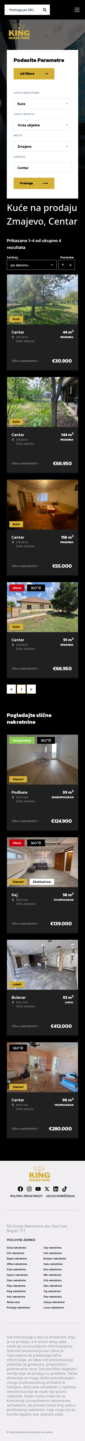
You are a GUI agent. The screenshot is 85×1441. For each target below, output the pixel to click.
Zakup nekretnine (54, 1302)
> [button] (31, 689)
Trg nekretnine (52, 1291)
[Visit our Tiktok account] (64, 1189)
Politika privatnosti (26, 1196)
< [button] (11, 689)
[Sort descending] (70, 265)
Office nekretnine (17, 1264)
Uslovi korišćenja (60, 1196)
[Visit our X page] (47, 1189)
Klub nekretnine (16, 1269)
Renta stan (13, 1302)
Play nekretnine (16, 1286)
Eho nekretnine (53, 1269)
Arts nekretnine (16, 1297)
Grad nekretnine (16, 1248)
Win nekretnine (52, 1275)
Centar (23, 167)
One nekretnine (53, 1297)
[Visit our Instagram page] (29, 1189)
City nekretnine (52, 1248)
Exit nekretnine (52, 1280)
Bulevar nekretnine (55, 1258)
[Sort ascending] (62, 265)
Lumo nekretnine (54, 1307)
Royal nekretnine (17, 1258)
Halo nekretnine (53, 1264)
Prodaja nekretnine (18, 1307)
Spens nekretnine (17, 1275)
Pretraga (34, 183)
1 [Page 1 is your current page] (21, 689)
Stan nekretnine (16, 1280)
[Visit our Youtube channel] (38, 1189)
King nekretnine (16, 1291)
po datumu (19, 265)
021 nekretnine (15, 1253)
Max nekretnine (53, 1286)
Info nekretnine (53, 1253)
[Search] (44, 10)
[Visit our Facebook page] (20, 1189)
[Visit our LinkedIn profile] (55, 1189)
